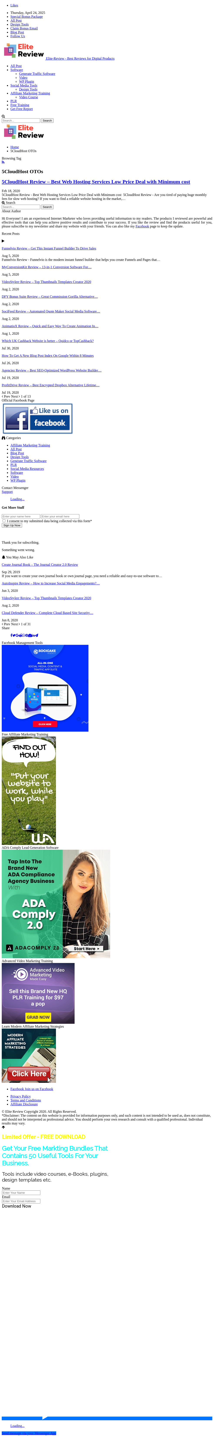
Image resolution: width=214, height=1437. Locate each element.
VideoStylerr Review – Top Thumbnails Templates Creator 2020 (46, 282)
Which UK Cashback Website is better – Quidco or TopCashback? (48, 341)
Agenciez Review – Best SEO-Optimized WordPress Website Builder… (51, 370)
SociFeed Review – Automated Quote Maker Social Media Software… (51, 311)
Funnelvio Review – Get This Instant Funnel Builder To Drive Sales (49, 248)
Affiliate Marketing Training (30, 93)
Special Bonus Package (26, 16)
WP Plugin (26, 81)
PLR (13, 101)
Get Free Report (21, 109)
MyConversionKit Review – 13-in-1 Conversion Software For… (46, 267)
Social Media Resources (27, 469)
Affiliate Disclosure (24, 1104)
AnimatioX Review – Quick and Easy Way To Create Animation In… (50, 326)
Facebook (142, 226)
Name (6, 1188)
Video (23, 77)
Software (16, 70)
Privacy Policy (20, 1096)
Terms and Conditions (25, 1100)
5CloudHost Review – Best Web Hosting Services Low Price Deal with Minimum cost (96, 181)
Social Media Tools (23, 85)
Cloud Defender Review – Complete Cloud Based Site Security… (47, 613)
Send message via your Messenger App (29, 1433)
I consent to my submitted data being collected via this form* (47, 521)
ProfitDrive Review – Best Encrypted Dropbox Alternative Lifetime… (51, 385)
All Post (16, 20)
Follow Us (17, 36)
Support (7, 492)
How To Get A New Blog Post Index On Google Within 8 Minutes (48, 355)
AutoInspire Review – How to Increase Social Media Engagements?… (51, 583)
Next (16, 396)
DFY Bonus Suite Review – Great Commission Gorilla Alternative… (50, 296)
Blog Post (17, 32)
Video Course (28, 97)
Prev (6, 396)
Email (6, 1197)
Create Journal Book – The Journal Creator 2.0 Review (40, 564)
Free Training (19, 105)
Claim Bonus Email (24, 28)
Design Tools (19, 24)
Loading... (17, 499)
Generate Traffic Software (37, 74)
